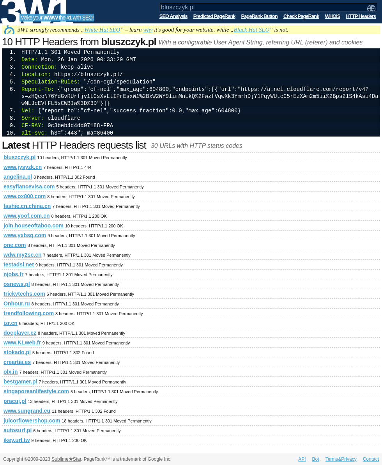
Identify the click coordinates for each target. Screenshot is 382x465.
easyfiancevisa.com (29, 186)
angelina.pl (18, 177)
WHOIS (332, 16)
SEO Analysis (173, 16)
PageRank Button (259, 16)
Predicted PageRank (214, 16)
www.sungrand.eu (27, 411)
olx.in (11, 372)
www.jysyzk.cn (23, 167)
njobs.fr (13, 274)
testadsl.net (19, 264)
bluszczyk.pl (19, 157)
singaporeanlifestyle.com (36, 391)
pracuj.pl (15, 401)
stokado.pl (17, 352)
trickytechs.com (24, 294)
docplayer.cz (20, 333)
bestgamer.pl (20, 381)
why (147, 30)
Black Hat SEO (252, 30)
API (302, 459)
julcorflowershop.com (32, 420)
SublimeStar (66, 459)
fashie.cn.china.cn (27, 206)
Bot (315, 459)
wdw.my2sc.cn (23, 255)
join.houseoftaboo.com (34, 225)
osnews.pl (17, 284)
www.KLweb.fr (22, 342)
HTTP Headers (361, 16)
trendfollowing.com (29, 313)
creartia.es (17, 362)
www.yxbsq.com (25, 235)
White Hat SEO (102, 30)
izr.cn (11, 323)
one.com (15, 245)
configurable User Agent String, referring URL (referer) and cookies (270, 42)
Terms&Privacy (341, 459)
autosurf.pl (18, 430)
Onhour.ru (17, 303)
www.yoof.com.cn (27, 216)
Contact (371, 459)
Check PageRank (301, 16)
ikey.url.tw (17, 440)
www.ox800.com (25, 196)
